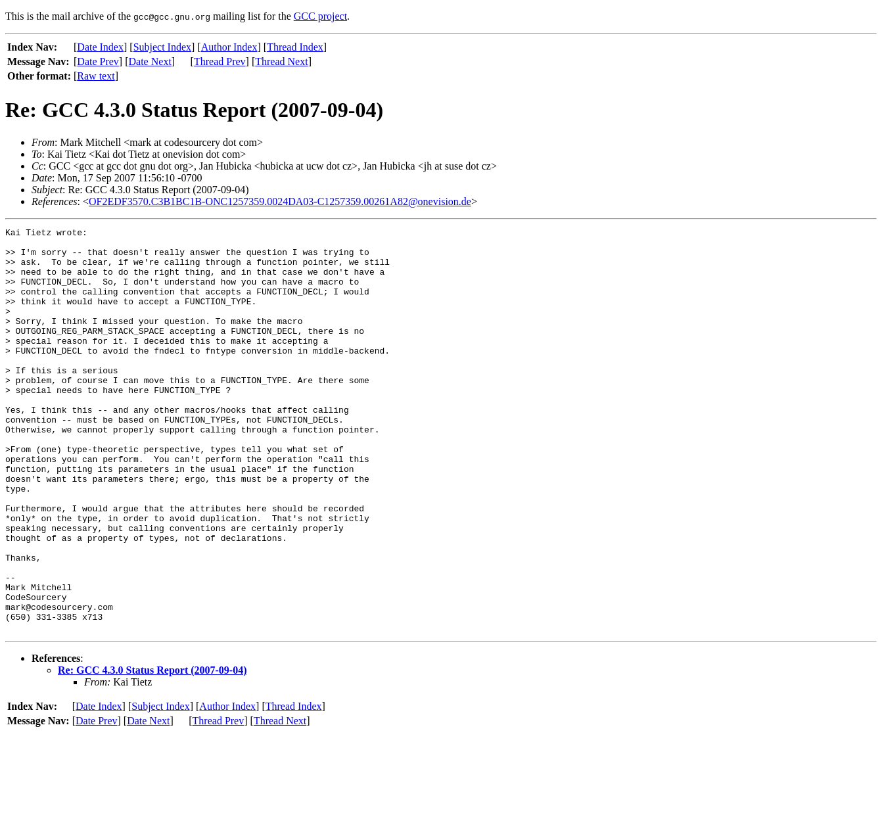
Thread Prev (220, 61)
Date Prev (98, 61)
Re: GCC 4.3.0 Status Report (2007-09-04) (152, 751)
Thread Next (281, 61)
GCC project (320, 16)
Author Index (229, 47)
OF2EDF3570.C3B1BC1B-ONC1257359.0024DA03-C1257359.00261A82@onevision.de (280, 201)
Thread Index (295, 47)
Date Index (100, 47)
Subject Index (162, 47)
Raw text (95, 76)
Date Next (150, 61)
